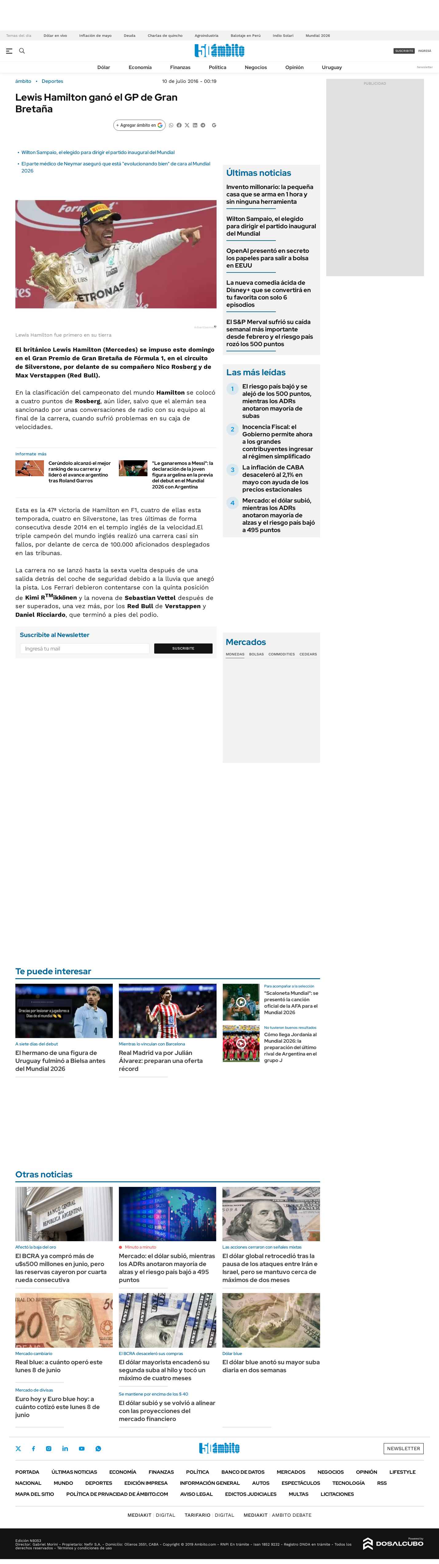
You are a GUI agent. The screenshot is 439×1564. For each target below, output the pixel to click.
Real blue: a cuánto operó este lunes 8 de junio (59, 1366)
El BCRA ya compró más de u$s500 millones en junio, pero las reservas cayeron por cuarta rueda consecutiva (61, 1268)
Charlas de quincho (165, 35)
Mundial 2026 (318, 35)
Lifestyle (403, 1472)
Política (217, 67)
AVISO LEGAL (196, 1494)
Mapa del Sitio (34, 1494)
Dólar (103, 67)
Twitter (18, 1448)
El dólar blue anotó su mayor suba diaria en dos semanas (271, 1366)
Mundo (63, 1483)
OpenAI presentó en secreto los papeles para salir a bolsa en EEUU (267, 258)
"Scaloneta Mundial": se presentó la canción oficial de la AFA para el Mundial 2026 (291, 1002)
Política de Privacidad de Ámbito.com (117, 1494)
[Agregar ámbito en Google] (139, 125)
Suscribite (183, 648)
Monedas (235, 654)
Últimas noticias (74, 1472)
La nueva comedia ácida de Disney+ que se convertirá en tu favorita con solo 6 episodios (268, 294)
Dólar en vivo (55, 35)
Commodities (281, 654)
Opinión (294, 67)
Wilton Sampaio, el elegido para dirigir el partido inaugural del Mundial (98, 152)
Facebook (33, 1448)
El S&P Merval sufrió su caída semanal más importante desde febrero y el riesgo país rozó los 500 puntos (269, 333)
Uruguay (332, 67)
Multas (298, 1494)
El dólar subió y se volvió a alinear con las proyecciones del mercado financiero (167, 1411)
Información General (210, 1483)
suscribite (404, 50)
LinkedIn (65, 1448)
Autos (260, 1483)
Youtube (82, 1448)
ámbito (23, 81)
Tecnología (348, 1483)
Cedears (308, 654)
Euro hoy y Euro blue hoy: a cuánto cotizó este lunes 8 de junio (57, 1407)
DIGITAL (151, 1515)
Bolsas (256, 654)
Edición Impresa (146, 1483)
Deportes (52, 81)
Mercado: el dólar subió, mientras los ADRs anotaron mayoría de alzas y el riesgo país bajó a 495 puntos (278, 515)
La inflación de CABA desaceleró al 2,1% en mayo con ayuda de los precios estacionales (275, 478)
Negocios (256, 67)
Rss (382, 1483)
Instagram (48, 1448)
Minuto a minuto (140, 1247)
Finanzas (180, 67)
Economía (140, 67)
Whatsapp (98, 1448)
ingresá (424, 50)
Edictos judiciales (250, 1494)
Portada (27, 1472)
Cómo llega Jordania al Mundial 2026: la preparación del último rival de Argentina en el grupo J (290, 1047)
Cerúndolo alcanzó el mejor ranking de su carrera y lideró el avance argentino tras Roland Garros (80, 472)
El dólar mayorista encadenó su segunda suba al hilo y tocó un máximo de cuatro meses (164, 1370)
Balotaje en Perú (246, 35)
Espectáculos (301, 1483)
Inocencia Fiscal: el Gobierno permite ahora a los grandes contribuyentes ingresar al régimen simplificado (277, 441)
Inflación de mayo (95, 35)
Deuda (129, 35)
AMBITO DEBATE (278, 1515)
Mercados (291, 1472)
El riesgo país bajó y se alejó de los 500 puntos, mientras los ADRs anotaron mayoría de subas (277, 401)
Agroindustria (206, 35)
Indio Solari (283, 35)
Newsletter (425, 67)
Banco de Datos (243, 1472)
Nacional (28, 1483)
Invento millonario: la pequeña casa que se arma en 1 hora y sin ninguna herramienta (269, 194)
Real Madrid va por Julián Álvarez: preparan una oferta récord (161, 1061)
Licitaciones (337, 1494)
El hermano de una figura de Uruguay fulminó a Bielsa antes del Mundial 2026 (60, 1061)
